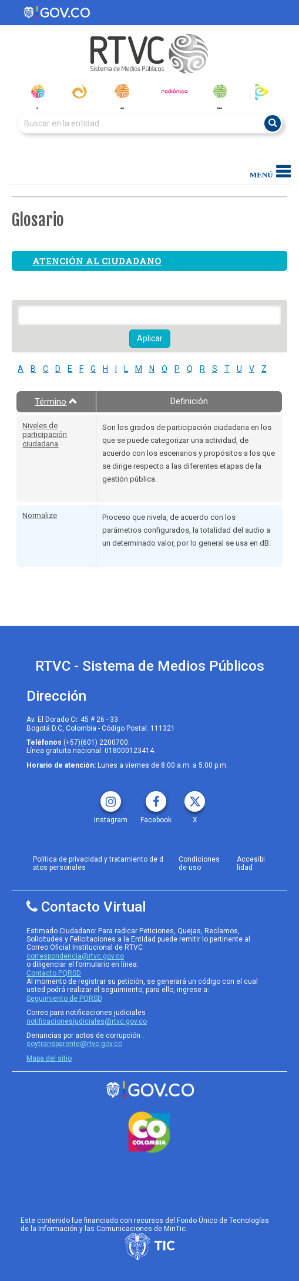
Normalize (39, 515)
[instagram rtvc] (111, 797)
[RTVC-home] (149, 53)
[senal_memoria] (219, 91)
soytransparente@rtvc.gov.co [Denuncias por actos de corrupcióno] (74, 1044)
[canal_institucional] (79, 91)
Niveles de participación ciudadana (44, 434)
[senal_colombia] (37, 91)
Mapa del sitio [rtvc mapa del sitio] (49, 1058)
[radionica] (174, 91)
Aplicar (150, 338)
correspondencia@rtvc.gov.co (75, 956)
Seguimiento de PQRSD (64, 998)
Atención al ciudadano (97, 261)
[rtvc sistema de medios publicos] (149, 1090)
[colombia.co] (149, 1132)
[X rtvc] (194, 797)
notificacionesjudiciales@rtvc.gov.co (86, 1021)
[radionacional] (122, 91)
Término (56, 401)
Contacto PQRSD (53, 973)
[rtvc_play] (261, 91)
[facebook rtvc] (156, 797)
